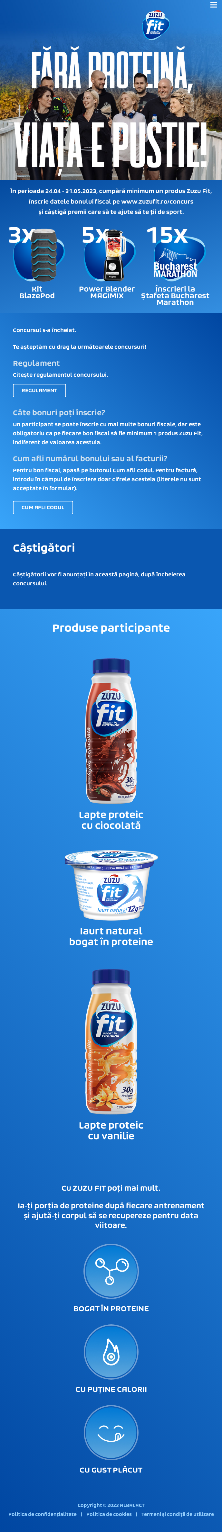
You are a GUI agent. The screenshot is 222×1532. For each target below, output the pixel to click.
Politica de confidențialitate (42, 1514)
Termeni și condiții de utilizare (177, 1514)
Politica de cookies (109, 1514)
